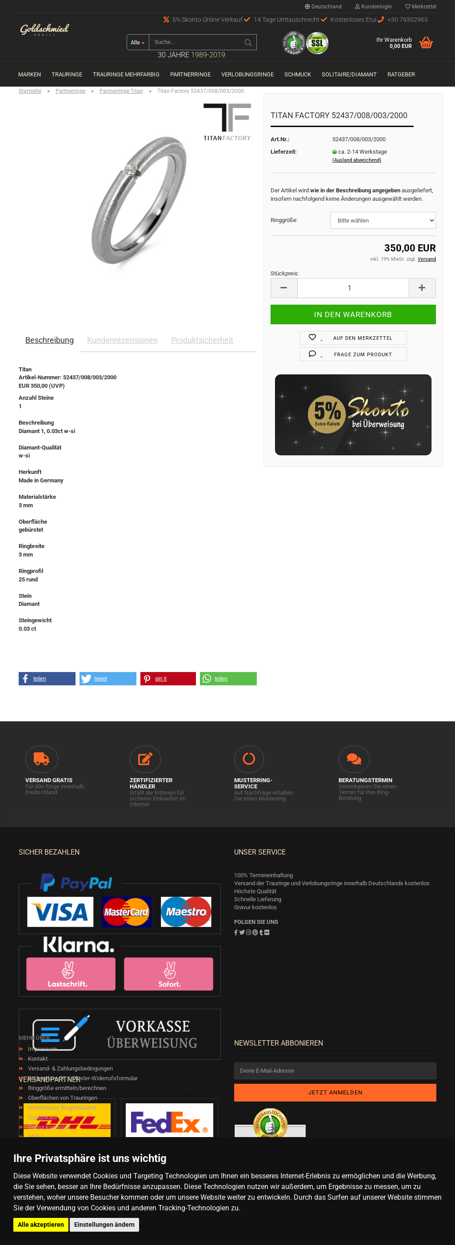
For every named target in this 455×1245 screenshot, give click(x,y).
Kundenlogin (373, 7)
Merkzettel (420, 7)
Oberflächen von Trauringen (62, 1097)
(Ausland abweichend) (356, 160)
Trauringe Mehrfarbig (126, 74)
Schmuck (297, 74)
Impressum (42, 1049)
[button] (47, 678)
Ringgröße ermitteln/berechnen (66, 1088)
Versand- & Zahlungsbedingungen (70, 1068)
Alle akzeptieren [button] (41, 1224)
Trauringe (67, 74)
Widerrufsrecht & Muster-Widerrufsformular (82, 1078)
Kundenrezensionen (122, 340)
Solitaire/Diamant (349, 74)
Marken (29, 74)
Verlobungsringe (247, 74)
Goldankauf (42, 1117)
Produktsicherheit (202, 340)
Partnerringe (190, 74)
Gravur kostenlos (49, 1127)
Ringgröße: (284, 220)
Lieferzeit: (284, 151)
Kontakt (37, 1058)
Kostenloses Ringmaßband (61, 1107)
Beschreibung (49, 340)
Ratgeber (401, 74)
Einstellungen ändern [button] (104, 1224)
